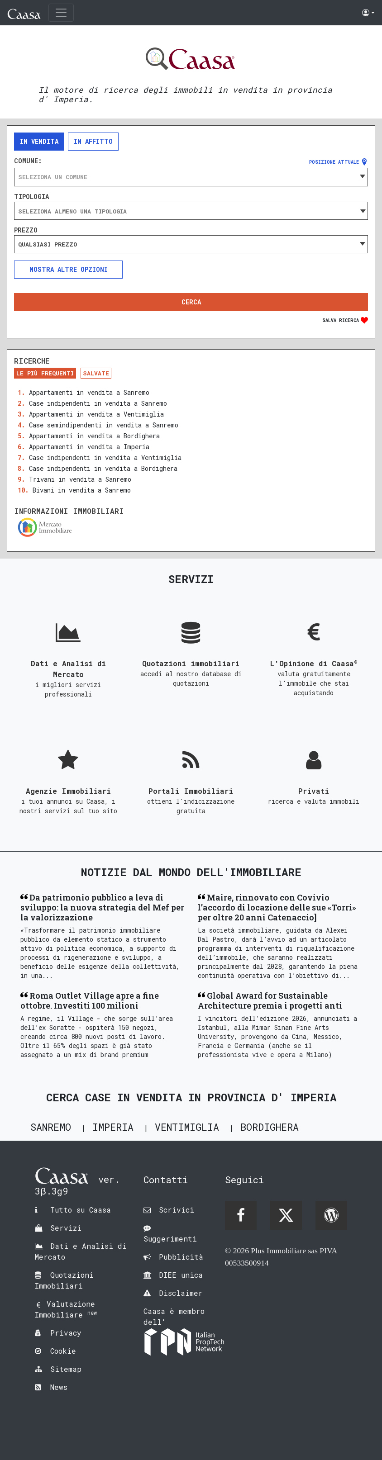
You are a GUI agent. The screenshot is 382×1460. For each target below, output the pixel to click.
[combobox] (191, 177)
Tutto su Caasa (80, 1209)
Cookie (63, 1351)
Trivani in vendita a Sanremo (80, 479)
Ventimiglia (187, 1126)
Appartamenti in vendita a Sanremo (89, 392)
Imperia (113, 1126)
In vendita (39, 141)
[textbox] (191, 177)
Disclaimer (181, 1293)
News (58, 1387)
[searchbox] (191, 211)
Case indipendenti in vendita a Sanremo (98, 403)
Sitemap (65, 1369)
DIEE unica (181, 1275)
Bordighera (269, 1126)
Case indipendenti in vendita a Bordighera (103, 468)
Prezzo (26, 230)
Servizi (65, 1227)
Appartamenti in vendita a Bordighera (94, 435)
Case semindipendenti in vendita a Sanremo (103, 425)
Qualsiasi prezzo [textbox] (47, 244)
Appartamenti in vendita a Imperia (89, 446)
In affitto (93, 141)
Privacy (65, 1332)
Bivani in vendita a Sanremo (82, 490)
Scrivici (176, 1209)
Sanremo (50, 1126)
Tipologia (31, 197)
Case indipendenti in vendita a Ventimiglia (105, 457)
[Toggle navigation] (61, 13)
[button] (368, 12)
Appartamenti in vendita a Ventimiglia (96, 414)
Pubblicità (181, 1256)
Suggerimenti (170, 1238)
